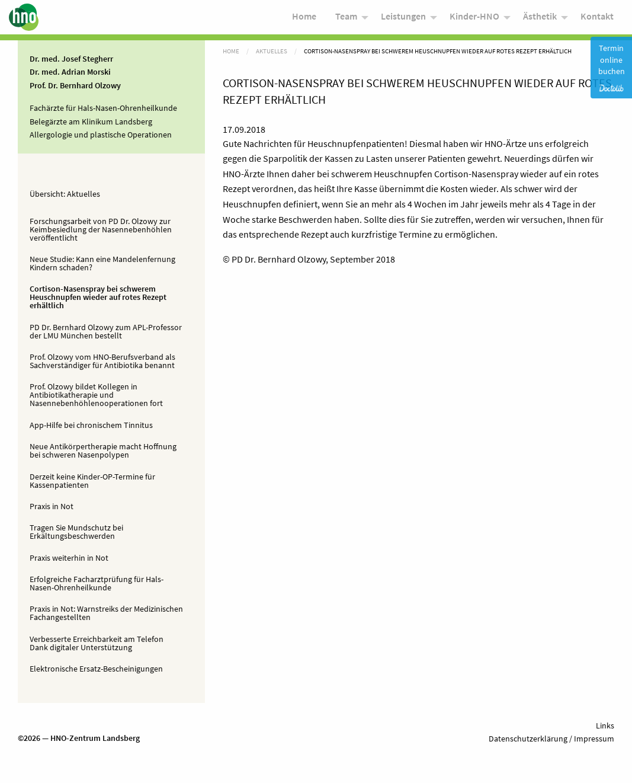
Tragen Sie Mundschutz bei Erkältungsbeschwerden (76, 531)
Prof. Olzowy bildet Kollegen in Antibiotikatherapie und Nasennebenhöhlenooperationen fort (96, 394)
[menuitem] (304, 19)
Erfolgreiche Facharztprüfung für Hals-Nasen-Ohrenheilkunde (96, 583)
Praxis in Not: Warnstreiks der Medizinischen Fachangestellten (106, 612)
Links (605, 725)
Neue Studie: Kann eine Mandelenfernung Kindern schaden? (102, 263)
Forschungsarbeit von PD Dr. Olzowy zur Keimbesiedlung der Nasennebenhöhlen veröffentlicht (101, 229)
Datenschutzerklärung (528, 738)
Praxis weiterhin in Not (69, 557)
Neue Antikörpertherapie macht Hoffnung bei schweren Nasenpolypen (103, 450)
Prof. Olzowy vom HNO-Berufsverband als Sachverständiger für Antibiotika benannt (102, 360)
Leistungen (403, 19)
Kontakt (597, 19)
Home (304, 19)
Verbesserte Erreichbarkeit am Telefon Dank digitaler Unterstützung (96, 643)
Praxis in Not (51, 506)
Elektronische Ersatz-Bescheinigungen (96, 668)
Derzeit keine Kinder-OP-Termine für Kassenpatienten (92, 480)
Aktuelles (83, 193)
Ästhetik (540, 19)
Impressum (593, 738)
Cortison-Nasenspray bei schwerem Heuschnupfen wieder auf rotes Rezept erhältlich (98, 297)
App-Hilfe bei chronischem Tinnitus (91, 425)
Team (346, 19)
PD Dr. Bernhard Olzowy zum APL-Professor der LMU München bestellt (106, 331)
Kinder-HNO (474, 19)
